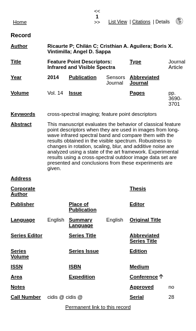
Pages (137, 93)
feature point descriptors (129, 114)
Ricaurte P (60, 46)
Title (16, 61)
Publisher (22, 204)
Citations (141, 21)
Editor (137, 204)
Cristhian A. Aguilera (125, 46)
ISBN (75, 266)
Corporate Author (23, 191)
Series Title (82, 235)
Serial (137, 297)
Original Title (145, 220)
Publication (82, 77)
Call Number (26, 297)
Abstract (21, 124)
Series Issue (84, 251)
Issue (75, 93)
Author (19, 46)
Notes (18, 287)
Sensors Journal (115, 80)
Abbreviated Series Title (145, 238)
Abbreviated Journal (145, 80)
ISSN (16, 266)
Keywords (23, 114)
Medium (139, 266)
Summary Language (81, 222)
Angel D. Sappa (92, 51)
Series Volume (20, 253)
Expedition (82, 277)
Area (16, 277)
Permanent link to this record (97, 307)
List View (117, 21)
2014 (53, 77)
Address (21, 178)
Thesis (138, 188)
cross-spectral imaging (73, 114)
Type (135, 61)
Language (23, 220)
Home (20, 22)
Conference (144, 277)
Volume (20, 93)
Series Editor (26, 235)
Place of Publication (82, 206)
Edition (138, 251)
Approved (142, 287)
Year (16, 77)
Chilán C (86, 46)
